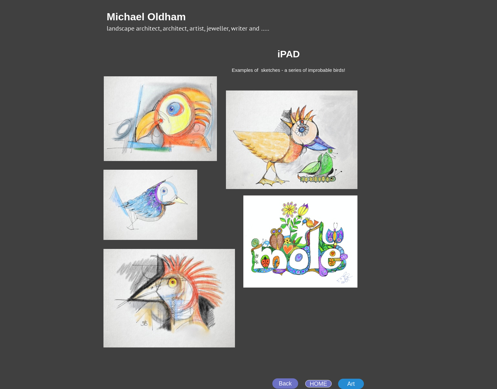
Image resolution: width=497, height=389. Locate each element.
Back (285, 383)
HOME (318, 384)
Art (351, 384)
